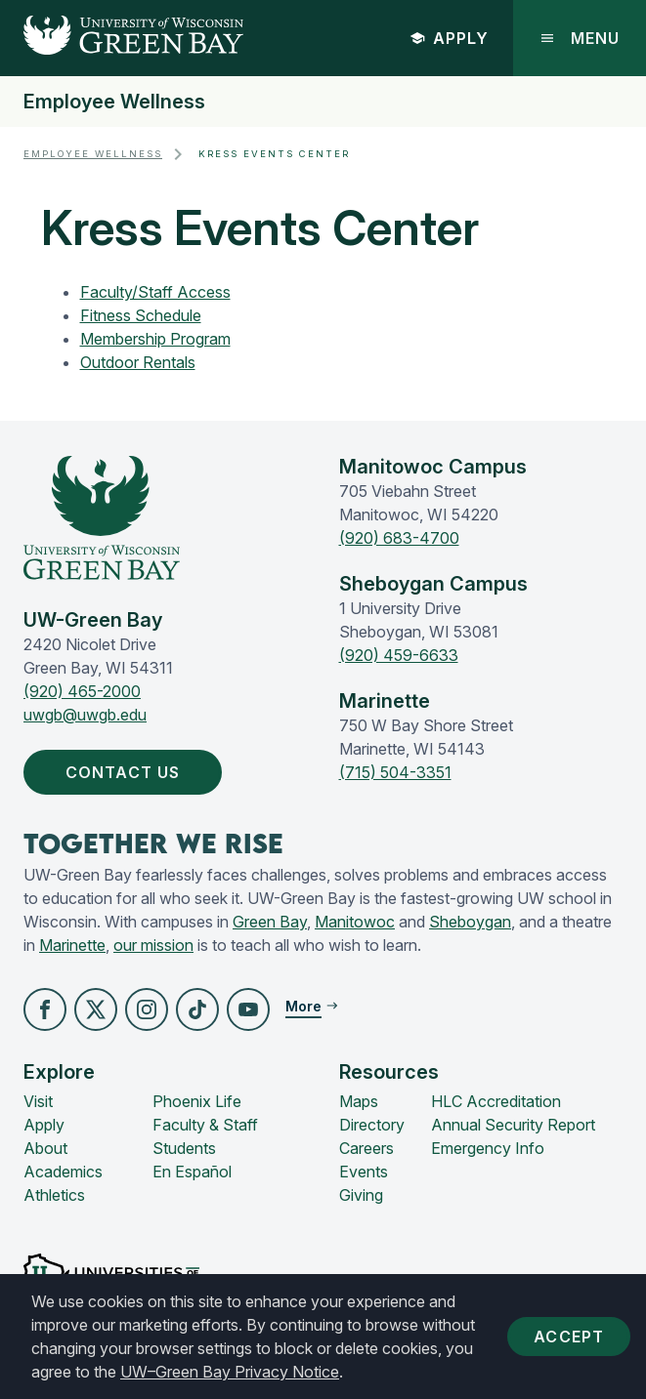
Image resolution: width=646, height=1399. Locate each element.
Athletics (54, 1195)
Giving (361, 1195)
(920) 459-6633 (398, 655)
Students (184, 1148)
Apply (449, 38)
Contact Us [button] (126, 772)
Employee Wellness (114, 101)
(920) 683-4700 (399, 538)
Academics (63, 1171)
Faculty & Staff (205, 1124)
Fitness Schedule (140, 315)
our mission (153, 945)
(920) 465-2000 (82, 691)
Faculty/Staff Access (155, 292)
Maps (358, 1101)
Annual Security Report (513, 1124)
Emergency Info (487, 1148)
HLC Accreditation (496, 1101)
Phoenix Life (196, 1101)
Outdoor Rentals (137, 362)
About (45, 1148)
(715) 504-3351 (395, 772)
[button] (44, 1009)
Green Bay (270, 921)
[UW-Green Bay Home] (121, 38)
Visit (38, 1101)
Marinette (72, 945)
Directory (372, 1124)
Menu (579, 38)
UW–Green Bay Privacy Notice (229, 1371)
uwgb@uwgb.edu (85, 714)
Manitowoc (355, 921)
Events (363, 1171)
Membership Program (155, 339)
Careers (366, 1148)
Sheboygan (470, 921)
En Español (192, 1171)
